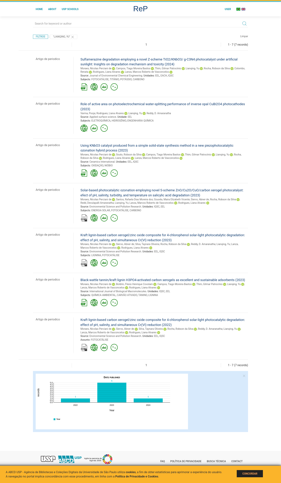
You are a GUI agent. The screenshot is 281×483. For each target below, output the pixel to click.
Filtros (40, 36)
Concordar (249, 473)
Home (39, 9)
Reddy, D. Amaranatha (159, 113)
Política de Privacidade (185, 461)
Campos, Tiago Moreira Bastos (133, 68)
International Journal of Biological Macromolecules (117, 291)
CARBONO (138, 79)
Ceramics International (102, 161)
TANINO (142, 295)
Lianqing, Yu (192, 68)
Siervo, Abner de (200, 199)
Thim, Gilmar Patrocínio (168, 68)
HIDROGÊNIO (119, 120)
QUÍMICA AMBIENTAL (103, 295)
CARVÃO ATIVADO (127, 295)
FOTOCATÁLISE (100, 79)
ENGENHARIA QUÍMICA (140, 120)
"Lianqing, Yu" (63, 37)
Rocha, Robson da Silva (217, 68)
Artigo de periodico (48, 59)
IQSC (171, 75)
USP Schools (70, 9)
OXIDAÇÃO (97, 165)
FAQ (162, 461)
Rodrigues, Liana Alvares (106, 71)
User (228, 9)
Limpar (244, 36)
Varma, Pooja (87, 113)
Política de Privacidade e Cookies (136, 476)
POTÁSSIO (126, 79)
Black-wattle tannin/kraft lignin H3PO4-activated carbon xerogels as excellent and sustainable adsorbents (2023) (162, 280)
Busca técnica (216, 461)
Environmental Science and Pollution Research (115, 206)
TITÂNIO (114, 79)
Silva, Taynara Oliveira (147, 244)
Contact (237, 461)
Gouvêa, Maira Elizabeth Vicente (172, 199)
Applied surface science (102, 116)
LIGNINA (96, 255)
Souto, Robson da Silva (129, 154)
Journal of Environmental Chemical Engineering (115, 75)
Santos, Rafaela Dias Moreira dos (134, 199)
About (52, 9)
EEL (157, 75)
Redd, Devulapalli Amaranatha (97, 202)
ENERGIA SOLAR (100, 210)
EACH (164, 75)
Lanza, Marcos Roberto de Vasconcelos (147, 71)
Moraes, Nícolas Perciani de (95, 68)
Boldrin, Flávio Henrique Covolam (134, 284)
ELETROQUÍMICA (101, 120)
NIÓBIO (108, 165)
